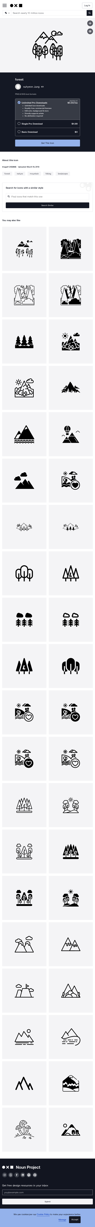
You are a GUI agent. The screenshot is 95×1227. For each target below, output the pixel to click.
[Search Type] (7, 13)
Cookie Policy (43, 1214)
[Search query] (47, 196)
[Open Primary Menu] (5, 6)
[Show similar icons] (90, 31)
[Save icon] (90, 23)
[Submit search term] (89, 13)
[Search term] (49, 13)
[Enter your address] (47, 1192)
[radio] (47, 109)
